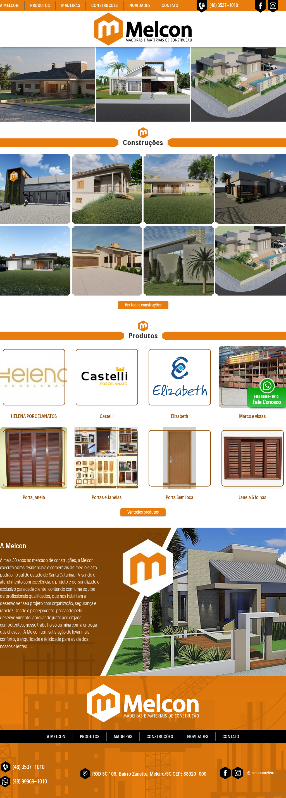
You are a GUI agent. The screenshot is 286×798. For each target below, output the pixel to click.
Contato (170, 5)
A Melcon (9, 5)
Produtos (40, 5)
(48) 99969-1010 (30, 781)
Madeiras (70, 5)
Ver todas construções (143, 305)
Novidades (140, 5)
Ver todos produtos (143, 512)
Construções (104, 5)
